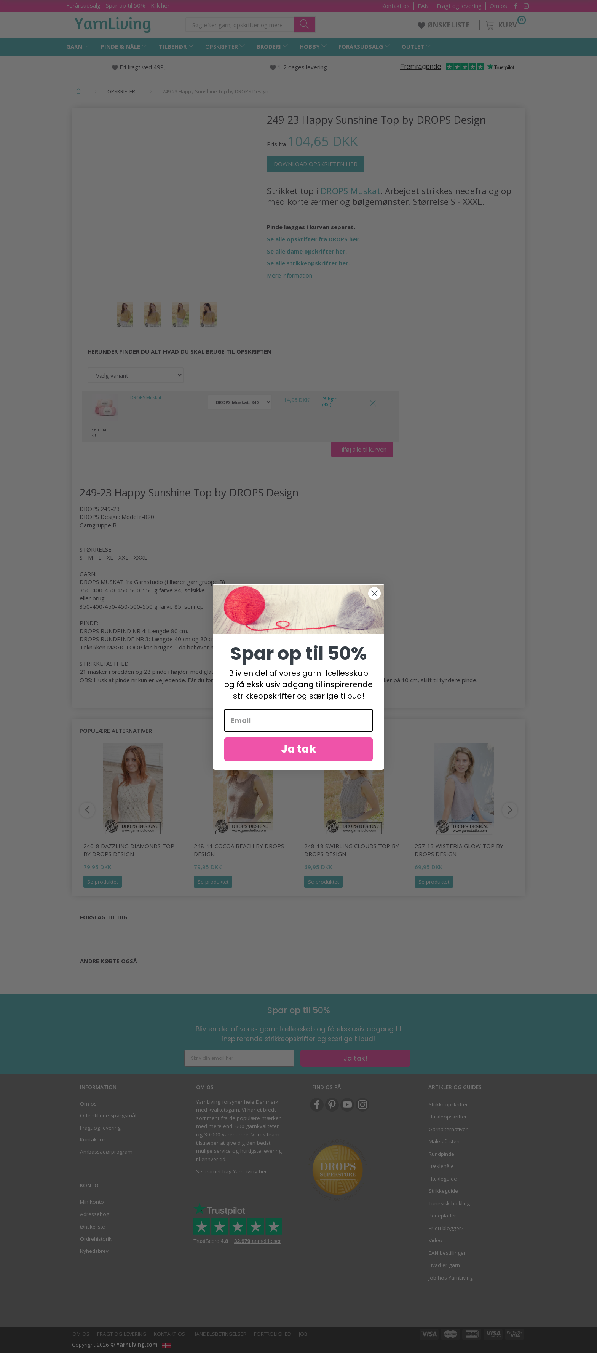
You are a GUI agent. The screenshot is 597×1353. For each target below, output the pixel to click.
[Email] (298, 720)
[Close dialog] (374, 593)
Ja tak (298, 749)
